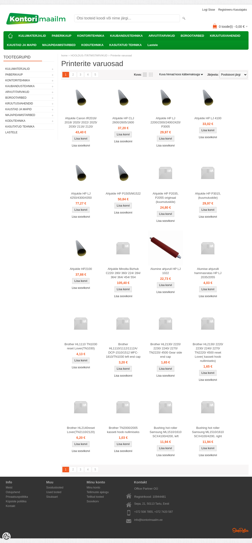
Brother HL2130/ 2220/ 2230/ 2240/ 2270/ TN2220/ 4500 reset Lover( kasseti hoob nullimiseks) (208, 352)
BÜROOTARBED (192, 35)
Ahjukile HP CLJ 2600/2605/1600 (123, 120)
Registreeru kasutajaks (232, 9)
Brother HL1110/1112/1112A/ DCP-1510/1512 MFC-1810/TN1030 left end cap (123, 350)
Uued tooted (53, 492)
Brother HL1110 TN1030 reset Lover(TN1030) (80, 346)
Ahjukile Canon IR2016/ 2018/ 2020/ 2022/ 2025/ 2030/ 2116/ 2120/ (81, 122)
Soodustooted (54, 487)
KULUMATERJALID (32, 35)
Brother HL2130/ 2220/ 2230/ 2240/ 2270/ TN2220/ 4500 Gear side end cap (165, 350)
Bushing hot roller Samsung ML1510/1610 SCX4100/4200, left (166, 432)
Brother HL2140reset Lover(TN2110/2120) (81, 430)
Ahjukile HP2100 (81, 269)
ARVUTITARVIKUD (162, 35)
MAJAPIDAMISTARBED (59, 45)
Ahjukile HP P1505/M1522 (123, 193)
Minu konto (93, 487)
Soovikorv (93, 501)
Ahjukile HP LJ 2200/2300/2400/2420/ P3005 (166, 122)
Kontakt (10, 506)
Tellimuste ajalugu (98, 492)
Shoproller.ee (240, 530)
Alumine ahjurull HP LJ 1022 (165, 271)
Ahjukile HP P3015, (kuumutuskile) (208, 195)
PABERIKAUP (61, 35)
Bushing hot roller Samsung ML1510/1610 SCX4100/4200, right (208, 432)
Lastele (152, 45)
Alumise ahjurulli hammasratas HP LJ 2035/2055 (208, 273)
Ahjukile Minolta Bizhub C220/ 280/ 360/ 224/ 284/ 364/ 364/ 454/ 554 (123, 273)
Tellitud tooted (95, 496)
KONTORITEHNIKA (90, 35)
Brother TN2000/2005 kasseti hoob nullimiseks (123, 430)
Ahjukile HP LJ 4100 (208, 118)
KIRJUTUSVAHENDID (225, 35)
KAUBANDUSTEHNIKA (126, 35)
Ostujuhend (13, 492)
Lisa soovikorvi (81, 145)
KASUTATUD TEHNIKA (125, 45)
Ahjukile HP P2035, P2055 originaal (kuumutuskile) (166, 198)
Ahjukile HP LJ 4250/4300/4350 (81, 195)
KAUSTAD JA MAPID (21, 45)
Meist (9, 487)
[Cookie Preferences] (6, 536)
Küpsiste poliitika (16, 501)
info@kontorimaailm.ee (148, 520)
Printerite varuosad (121, 55)
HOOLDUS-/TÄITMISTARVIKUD (89, 55)
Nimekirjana (145, 75)
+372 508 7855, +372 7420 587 (153, 511)
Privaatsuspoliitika (17, 496)
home (64, 55)
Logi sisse (208, 9)
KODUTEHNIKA (92, 45)
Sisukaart (52, 496)
